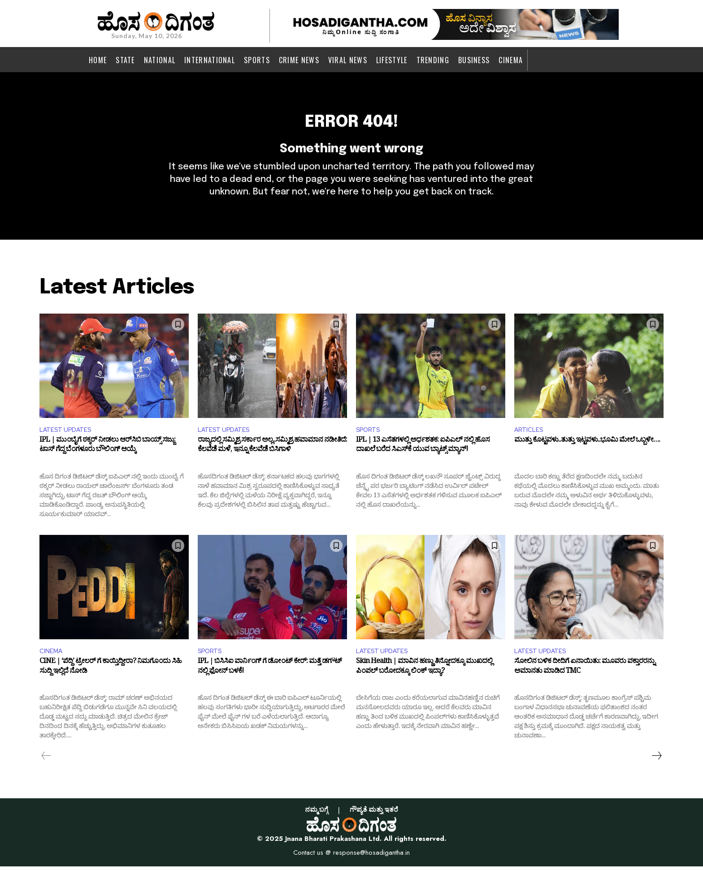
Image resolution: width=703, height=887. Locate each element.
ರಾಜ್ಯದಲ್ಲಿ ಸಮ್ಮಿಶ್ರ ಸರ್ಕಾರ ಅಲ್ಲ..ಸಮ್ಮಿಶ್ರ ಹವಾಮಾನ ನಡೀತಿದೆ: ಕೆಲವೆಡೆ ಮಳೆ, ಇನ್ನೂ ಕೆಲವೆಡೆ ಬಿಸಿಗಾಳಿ (272, 465)
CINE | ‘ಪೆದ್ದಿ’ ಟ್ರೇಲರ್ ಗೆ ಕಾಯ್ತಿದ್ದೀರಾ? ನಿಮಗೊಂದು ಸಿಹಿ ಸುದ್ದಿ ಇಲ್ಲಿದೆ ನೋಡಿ (110, 689)
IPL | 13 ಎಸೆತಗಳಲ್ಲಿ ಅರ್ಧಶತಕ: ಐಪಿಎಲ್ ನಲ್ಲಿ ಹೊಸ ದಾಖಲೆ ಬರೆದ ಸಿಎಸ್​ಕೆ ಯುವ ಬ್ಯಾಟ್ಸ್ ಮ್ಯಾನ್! (423, 465)
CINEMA (52, 670)
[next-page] (656, 776)
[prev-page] (46, 776)
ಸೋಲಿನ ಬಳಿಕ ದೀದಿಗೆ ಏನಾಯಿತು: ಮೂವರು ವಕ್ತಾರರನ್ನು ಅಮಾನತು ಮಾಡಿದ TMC (584, 689)
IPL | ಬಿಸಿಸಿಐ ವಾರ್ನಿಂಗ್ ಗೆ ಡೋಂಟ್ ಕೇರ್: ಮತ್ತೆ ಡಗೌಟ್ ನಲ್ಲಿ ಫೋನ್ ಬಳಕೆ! (270, 689)
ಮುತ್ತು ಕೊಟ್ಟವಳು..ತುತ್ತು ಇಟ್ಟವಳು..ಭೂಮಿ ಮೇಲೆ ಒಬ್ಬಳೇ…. (587, 460)
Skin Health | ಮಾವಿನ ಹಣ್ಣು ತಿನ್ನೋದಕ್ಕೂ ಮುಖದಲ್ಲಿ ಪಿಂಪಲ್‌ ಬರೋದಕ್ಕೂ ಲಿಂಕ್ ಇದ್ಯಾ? (424, 689)
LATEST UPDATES (69, 447)
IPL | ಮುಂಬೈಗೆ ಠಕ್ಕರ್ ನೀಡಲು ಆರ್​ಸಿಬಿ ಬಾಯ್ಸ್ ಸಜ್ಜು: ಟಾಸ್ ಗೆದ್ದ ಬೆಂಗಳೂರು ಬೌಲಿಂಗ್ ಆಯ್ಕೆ (107, 465)
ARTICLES (530, 447)
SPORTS (370, 447)
